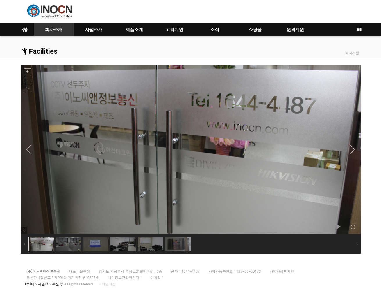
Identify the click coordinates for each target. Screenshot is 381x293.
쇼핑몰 (255, 29)
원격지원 (295, 29)
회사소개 (53, 29)
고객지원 (174, 29)
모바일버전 (107, 283)
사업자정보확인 (281, 271)
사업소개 (94, 29)
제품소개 (134, 29)
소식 (214, 29)
